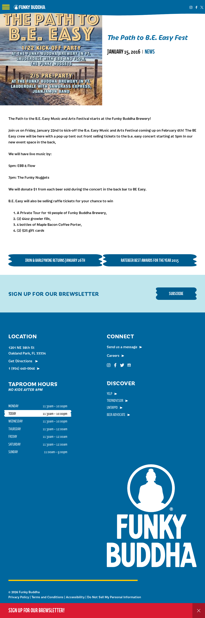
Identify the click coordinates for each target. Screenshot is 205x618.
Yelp (109, 393)
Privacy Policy (18, 597)
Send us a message (122, 346)
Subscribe (176, 293)
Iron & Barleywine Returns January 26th (55, 260)
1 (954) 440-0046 (21, 368)
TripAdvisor (115, 400)
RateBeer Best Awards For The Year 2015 (150, 260)
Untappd (112, 407)
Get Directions (20, 360)
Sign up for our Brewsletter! (36, 610)
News (150, 52)
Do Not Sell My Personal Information (114, 597)
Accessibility (75, 597)
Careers (113, 355)
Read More (117, 68)
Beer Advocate (116, 414)
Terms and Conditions (47, 597)
